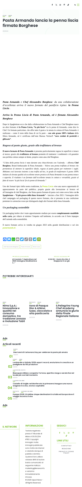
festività (32, 302)
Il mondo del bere (18, 380)
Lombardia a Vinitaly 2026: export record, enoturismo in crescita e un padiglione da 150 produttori (43, 363)
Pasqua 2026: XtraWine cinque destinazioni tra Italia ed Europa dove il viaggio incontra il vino (43, 395)
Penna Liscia (47, 186)
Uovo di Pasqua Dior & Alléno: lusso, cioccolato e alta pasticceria (40, 309)
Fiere (20, 359)
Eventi (15, 349)
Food (4, 15)
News (10, 15)
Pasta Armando (25, 247)
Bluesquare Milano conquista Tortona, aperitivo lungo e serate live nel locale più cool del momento (43, 374)
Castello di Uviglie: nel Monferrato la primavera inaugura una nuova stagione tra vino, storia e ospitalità (42, 384)
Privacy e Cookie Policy (66, 452)
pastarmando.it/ (9, 228)
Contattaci (66, 446)
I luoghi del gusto (19, 370)
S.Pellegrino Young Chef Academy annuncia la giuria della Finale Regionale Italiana (67, 311)
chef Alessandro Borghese (11, 247)
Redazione (66, 448)
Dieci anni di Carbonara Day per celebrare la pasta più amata (40, 352)
